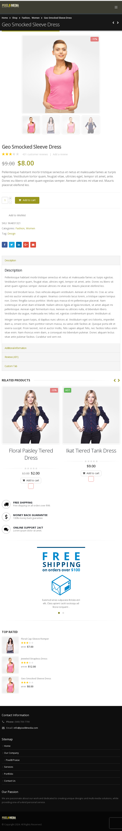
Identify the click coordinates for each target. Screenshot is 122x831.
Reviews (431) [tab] (11, 357)
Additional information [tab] (15, 348)
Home (7, 745)
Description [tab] (10, 260)
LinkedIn (19, 245)
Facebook (4, 245)
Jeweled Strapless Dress (34, 658)
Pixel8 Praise (13, 760)
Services (8, 766)
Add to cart (29, 200)
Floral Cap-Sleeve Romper (35, 638)
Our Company (11, 752)
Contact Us (9, 780)
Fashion (20, 228)
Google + (26, 245)
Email (33, 245)
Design (11, 233)
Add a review (60, 154)
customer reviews (35, 154)
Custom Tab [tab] (11, 366)
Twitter (12, 245)
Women (30, 228)
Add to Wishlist (17, 215)
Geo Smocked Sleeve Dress (36, 678)
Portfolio (8, 773)
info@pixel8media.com (26, 727)
